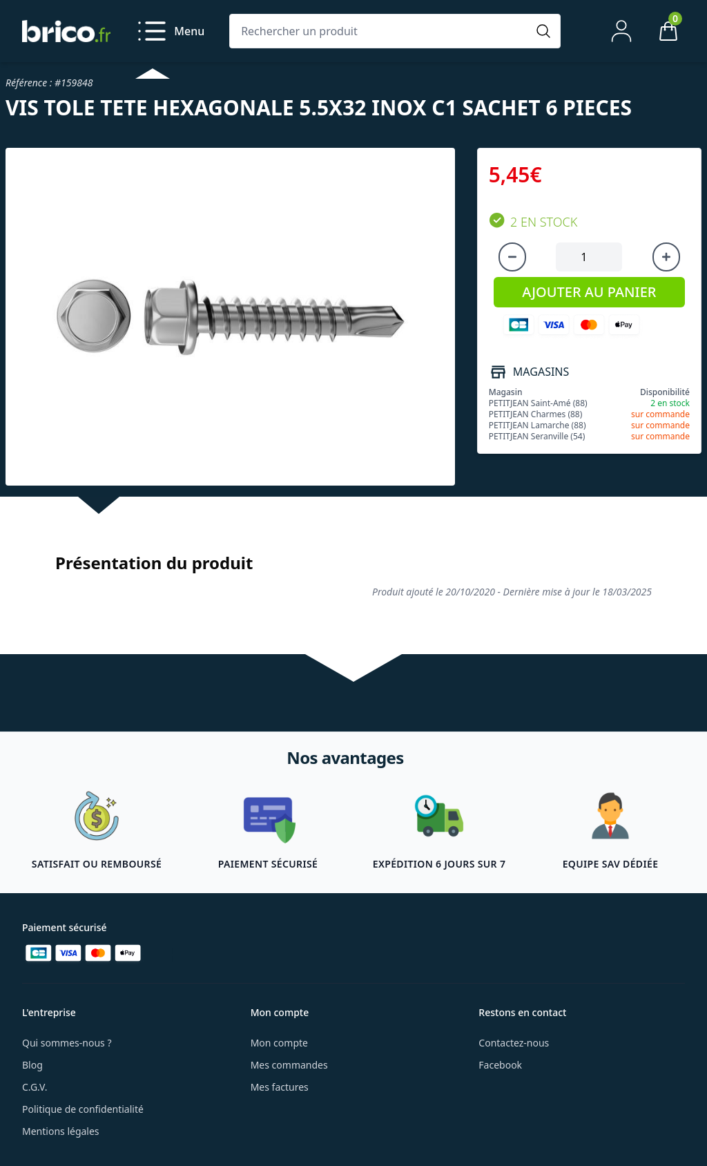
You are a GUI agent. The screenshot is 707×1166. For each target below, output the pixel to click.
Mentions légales (60, 1131)
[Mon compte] (621, 31)
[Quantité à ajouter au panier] (589, 256)
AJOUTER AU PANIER (589, 292)
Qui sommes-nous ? (67, 1042)
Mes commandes (289, 1064)
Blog (32, 1064)
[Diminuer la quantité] (512, 256)
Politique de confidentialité (83, 1109)
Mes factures (280, 1086)
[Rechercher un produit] (381, 31)
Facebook (500, 1064)
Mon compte (279, 1042)
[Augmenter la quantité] (666, 256)
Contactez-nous (513, 1042)
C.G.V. (34, 1086)
